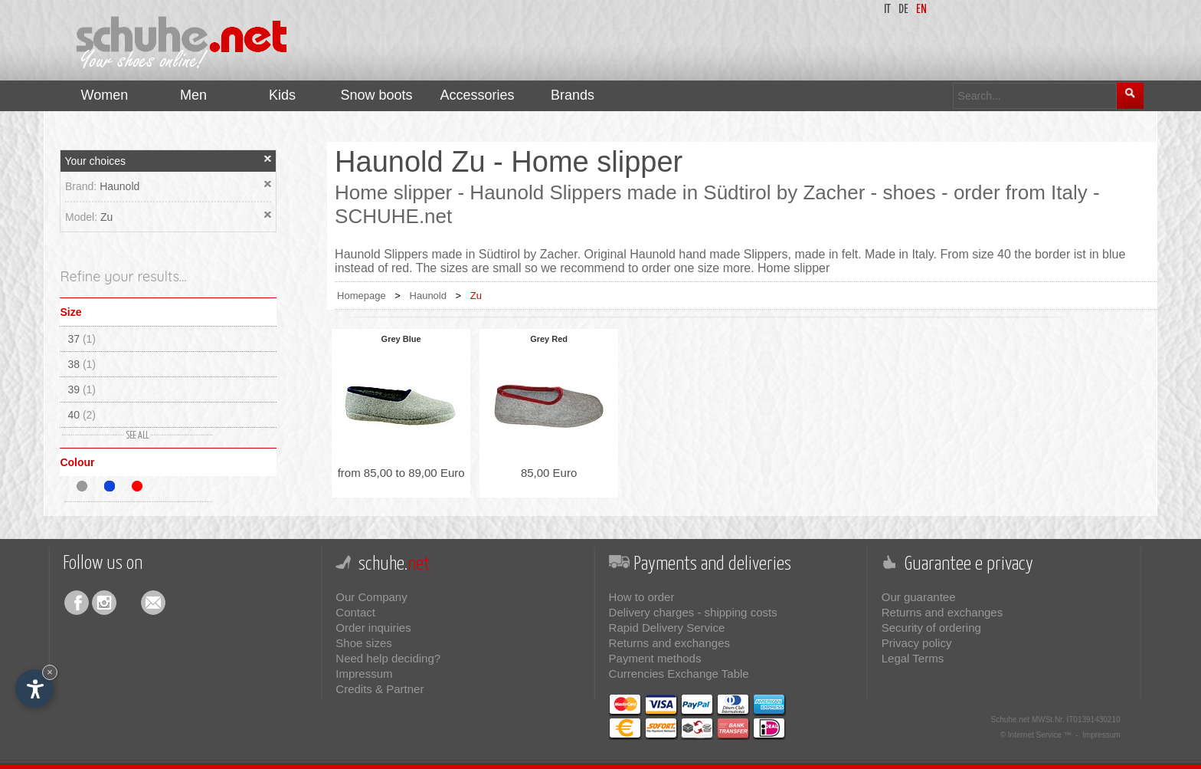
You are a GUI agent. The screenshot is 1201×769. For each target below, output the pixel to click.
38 (81, 364)
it (887, 9)
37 (81, 339)
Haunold (119, 186)
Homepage (361, 295)
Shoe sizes (363, 642)
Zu (106, 217)
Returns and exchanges (669, 642)
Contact (355, 612)
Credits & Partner (379, 688)
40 (81, 415)
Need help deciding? (387, 658)
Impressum (363, 673)
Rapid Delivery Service (667, 627)
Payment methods (655, 658)
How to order (642, 596)
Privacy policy (917, 642)
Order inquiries (373, 627)
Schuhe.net (1010, 719)
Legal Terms (913, 658)
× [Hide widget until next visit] (50, 672)
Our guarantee (919, 596)
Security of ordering (931, 627)
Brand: (82, 186)
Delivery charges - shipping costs (693, 612)
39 (81, 389)
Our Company (371, 596)
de (903, 9)
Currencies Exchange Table (679, 673)
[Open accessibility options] (34, 688)
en (921, 9)
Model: (82, 217)
